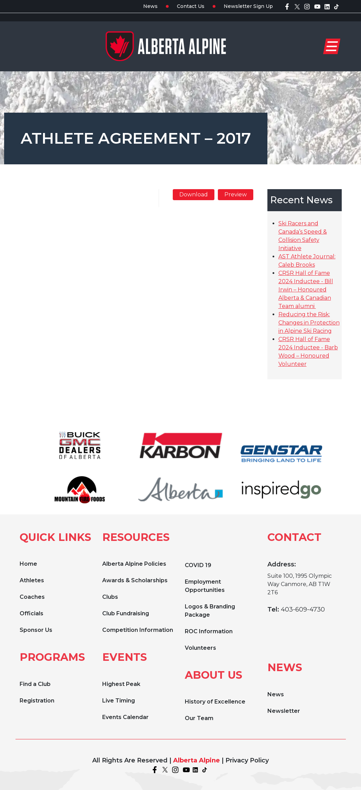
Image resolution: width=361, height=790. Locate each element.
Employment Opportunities (205, 585)
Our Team (199, 718)
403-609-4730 (303, 609)
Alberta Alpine (196, 760)
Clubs (110, 597)
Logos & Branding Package (210, 610)
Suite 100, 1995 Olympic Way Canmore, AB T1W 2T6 (299, 584)
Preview (235, 194)
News (150, 6)
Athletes (32, 580)
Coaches (32, 597)
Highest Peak (121, 684)
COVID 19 (198, 565)
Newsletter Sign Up (248, 6)
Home (28, 564)
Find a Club (35, 684)
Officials (31, 613)
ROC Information (209, 631)
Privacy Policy (247, 760)
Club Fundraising (125, 613)
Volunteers (200, 648)
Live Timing (118, 700)
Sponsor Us (36, 630)
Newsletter (283, 711)
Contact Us (190, 6)
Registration (37, 700)
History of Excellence (215, 701)
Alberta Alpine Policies (134, 564)
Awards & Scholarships (135, 580)
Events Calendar (125, 717)
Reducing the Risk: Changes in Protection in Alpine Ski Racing (309, 322)
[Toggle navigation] (331, 46)
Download (193, 194)
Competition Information (137, 630)
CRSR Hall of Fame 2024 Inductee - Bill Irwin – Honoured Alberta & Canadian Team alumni (305, 289)
